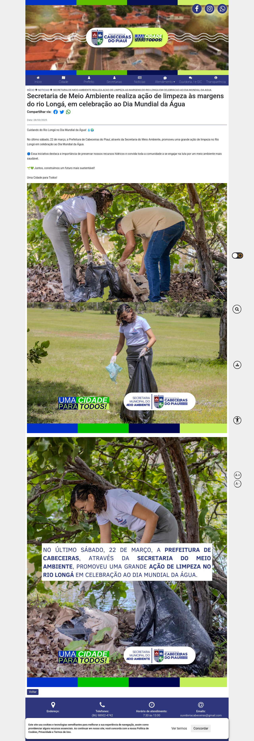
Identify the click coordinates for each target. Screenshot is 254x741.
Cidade (63, 80)
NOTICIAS (43, 89)
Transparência (216, 80)
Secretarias (114, 80)
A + (237, 475)
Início (38, 80)
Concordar (200, 728)
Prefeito (89, 80)
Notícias (139, 80)
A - (238, 484)
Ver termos (179, 728)
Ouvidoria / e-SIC (190, 80)
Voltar (33, 692)
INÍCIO (30, 89)
